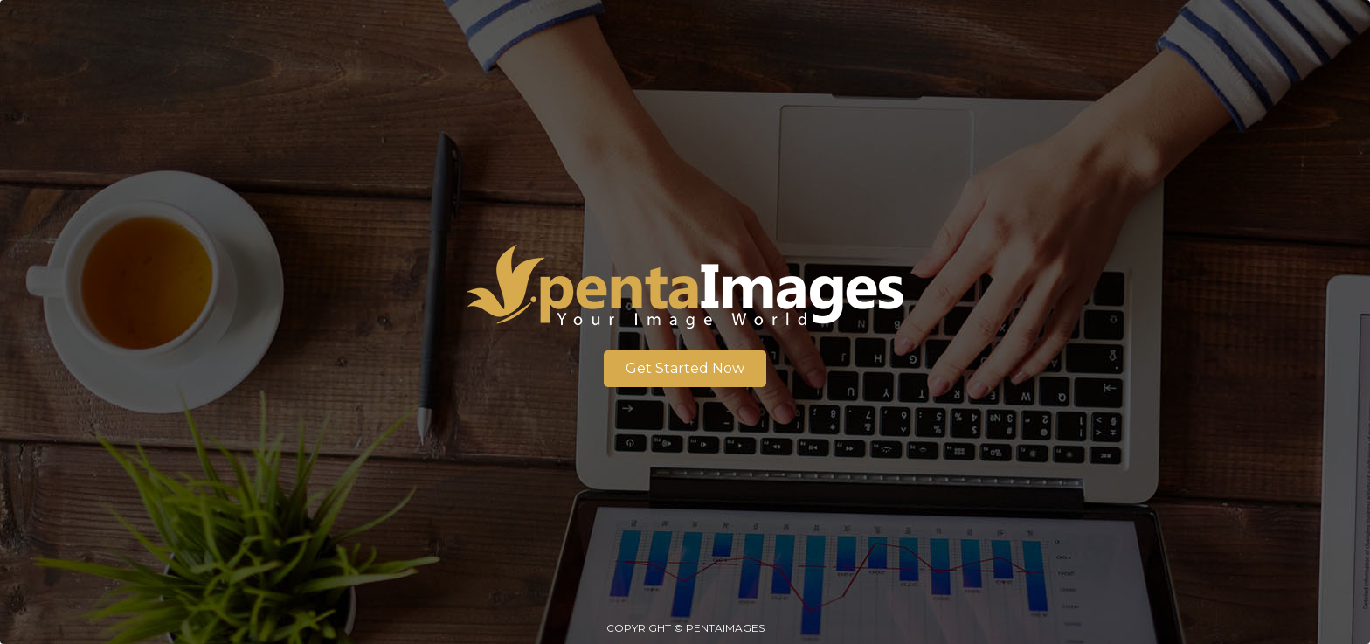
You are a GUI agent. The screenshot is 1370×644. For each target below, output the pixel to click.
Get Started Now (685, 368)
